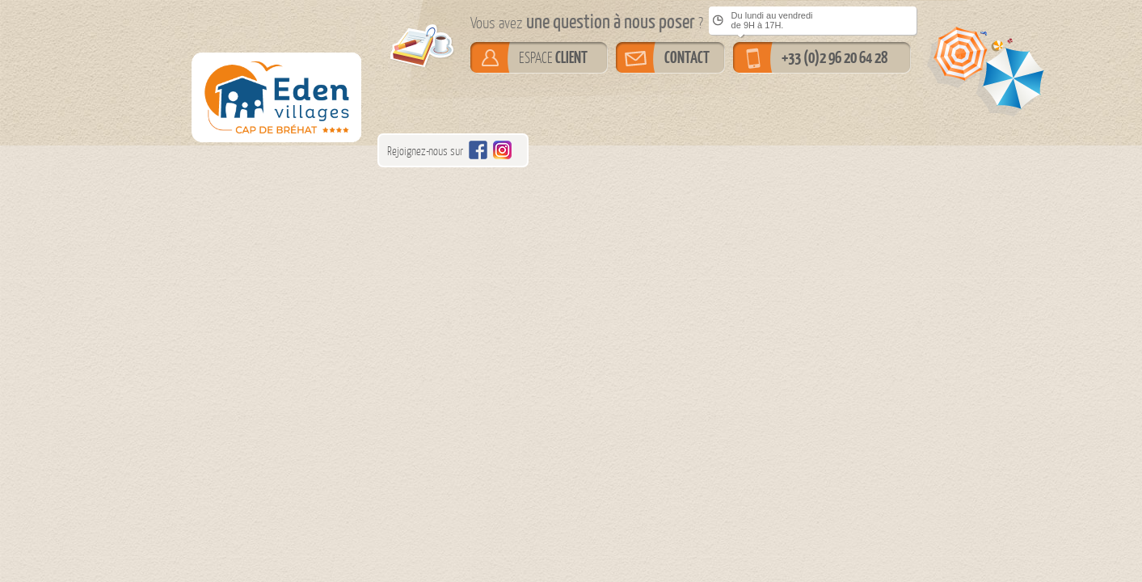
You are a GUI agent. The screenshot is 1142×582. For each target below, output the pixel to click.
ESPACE (553, 57)
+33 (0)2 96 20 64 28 (834, 57)
